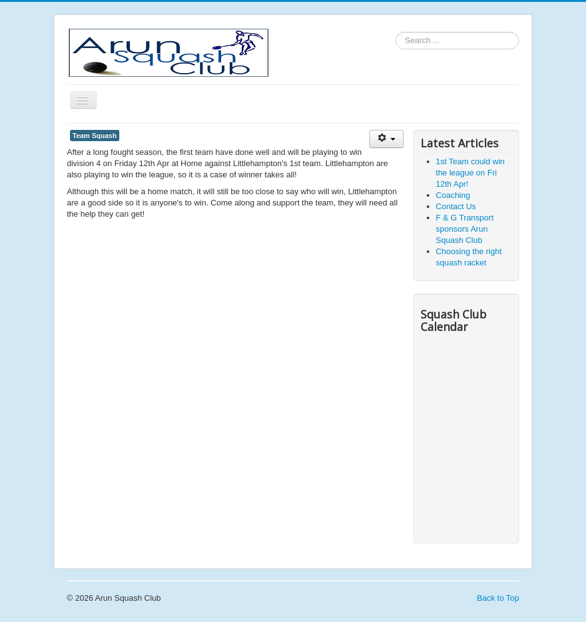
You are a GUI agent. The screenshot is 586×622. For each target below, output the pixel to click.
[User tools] (386, 139)
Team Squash (94, 135)
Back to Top (498, 598)
